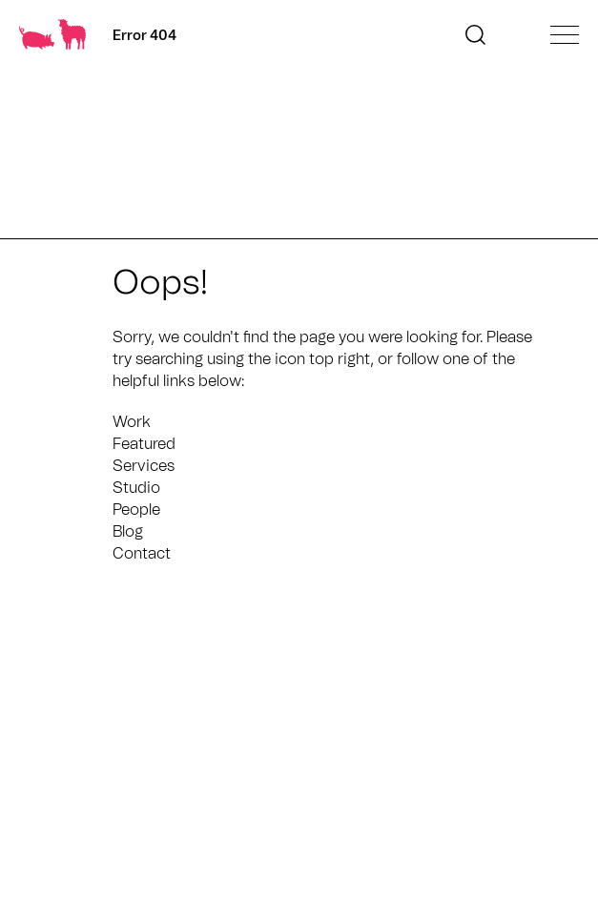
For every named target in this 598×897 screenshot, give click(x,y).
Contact (142, 553)
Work (132, 422)
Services (144, 466)
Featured (144, 444)
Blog (128, 532)
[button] (474, 35)
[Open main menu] (564, 34)
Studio (136, 488)
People (136, 510)
